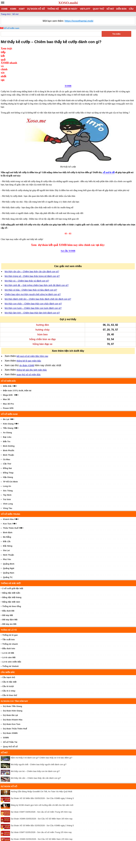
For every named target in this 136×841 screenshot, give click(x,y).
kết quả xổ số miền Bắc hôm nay (32, 324)
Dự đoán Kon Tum (11, 692)
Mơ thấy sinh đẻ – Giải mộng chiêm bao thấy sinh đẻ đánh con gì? (36, 254)
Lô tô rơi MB (8, 621)
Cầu (131, 9)
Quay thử (98, 9)
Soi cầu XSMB (68, 219)
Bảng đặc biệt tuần (11, 561)
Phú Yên (7, 528)
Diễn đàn (121, 9)
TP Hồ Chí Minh (10, 450)
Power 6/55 (8, 376)
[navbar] (2, 2)
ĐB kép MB (7, 584)
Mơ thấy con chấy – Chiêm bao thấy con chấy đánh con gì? (33, 272)
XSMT (22, 9)
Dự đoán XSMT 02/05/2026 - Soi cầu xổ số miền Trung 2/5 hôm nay (41, 801)
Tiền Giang (8, 396)
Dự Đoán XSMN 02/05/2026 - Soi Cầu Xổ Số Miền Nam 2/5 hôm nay (41, 807)
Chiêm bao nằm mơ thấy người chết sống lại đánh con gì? (33, 263)
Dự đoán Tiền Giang (12, 675)
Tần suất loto (8, 608)
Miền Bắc (7, 354)
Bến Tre (6, 410)
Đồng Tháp (8, 441)
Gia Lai (6, 519)
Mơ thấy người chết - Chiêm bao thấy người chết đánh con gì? (38, 733)
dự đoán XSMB (26, 334)
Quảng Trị (7, 546)
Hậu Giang (8, 446)
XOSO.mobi (68, 3)
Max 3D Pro (8, 372)
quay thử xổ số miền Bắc (28, 343)
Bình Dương (9, 414)
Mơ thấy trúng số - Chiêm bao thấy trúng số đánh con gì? (32, 244)
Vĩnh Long (8, 472)
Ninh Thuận (8, 523)
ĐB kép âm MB (9, 592)
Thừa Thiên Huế (10, 496)
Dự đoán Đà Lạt (10, 684)
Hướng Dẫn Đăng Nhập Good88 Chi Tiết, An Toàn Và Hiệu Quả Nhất (41, 760)
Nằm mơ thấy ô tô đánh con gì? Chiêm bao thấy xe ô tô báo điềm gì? (41, 726)
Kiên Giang (8, 392)
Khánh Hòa (8, 488)
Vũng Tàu (7, 477)
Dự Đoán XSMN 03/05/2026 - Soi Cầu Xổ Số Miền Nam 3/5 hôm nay (41, 787)
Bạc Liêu (7, 405)
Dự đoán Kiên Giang (12, 679)
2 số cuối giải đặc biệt (12, 557)
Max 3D (6, 368)
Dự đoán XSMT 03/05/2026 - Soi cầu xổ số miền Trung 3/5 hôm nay (41, 780)
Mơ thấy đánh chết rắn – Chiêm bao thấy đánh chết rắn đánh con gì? (38, 267)
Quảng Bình (8, 532)
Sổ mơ (110, 9)
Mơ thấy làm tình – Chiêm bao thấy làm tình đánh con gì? (32, 281)
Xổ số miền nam (11, 28)
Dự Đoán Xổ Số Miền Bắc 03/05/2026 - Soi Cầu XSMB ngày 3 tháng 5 (42, 767)
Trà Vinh (7, 468)
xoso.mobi (28, 830)
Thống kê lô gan (10, 603)
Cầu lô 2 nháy (8, 659)
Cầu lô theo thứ (9, 664)
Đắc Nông (7, 514)
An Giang (7, 401)
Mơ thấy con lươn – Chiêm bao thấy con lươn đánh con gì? (33, 276)
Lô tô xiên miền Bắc (11, 630)
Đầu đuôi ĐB (8, 579)
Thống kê (53, 9)
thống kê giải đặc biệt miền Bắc (32, 338)
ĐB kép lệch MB (9, 588)
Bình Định (7, 501)
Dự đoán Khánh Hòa (12, 688)
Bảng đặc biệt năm (11, 570)
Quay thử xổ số (10, 715)
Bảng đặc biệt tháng (11, 566)
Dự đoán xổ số (36, 9)
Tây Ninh (7, 463)
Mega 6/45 (8, 363)
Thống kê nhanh (10, 612)
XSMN (13, 9)
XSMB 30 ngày (69, 9)
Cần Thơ (7, 432)
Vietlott (85, 9)
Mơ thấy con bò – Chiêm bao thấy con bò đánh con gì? (35, 740)
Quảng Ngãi (8, 537)
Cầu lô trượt (8, 655)
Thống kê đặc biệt (11, 552)
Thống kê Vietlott (10, 635)
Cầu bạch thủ (8, 646)
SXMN (6, 706)
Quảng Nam (8, 541)
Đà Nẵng (7, 505)
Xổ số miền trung (10, 482)
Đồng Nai (7, 437)
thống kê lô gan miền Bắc (29, 329)
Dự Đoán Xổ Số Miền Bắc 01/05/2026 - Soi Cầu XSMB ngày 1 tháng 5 (42, 814)
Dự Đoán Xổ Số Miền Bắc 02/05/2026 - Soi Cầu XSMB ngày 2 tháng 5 (42, 794)
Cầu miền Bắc (8, 641)
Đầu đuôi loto (8, 617)
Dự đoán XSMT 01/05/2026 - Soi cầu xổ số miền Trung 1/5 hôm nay (41, 821)
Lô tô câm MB (8, 626)
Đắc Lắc (7, 510)
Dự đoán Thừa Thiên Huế (15, 697)
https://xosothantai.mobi (79, 21)
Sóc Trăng (8, 459)
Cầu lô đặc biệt (9, 650)
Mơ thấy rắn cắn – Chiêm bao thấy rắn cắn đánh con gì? (32, 240)
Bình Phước (8, 419)
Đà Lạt (6, 388)
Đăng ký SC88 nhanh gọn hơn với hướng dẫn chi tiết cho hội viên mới (42, 773)
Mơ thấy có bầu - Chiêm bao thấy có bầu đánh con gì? (31, 258)
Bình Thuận (8, 423)
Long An (7, 454)
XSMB (4, 9)
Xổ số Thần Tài (10, 710)
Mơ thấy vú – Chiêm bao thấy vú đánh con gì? (27, 249)
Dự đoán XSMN (10, 701)
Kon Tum (7, 492)
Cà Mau (6, 428)
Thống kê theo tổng (11, 575)
